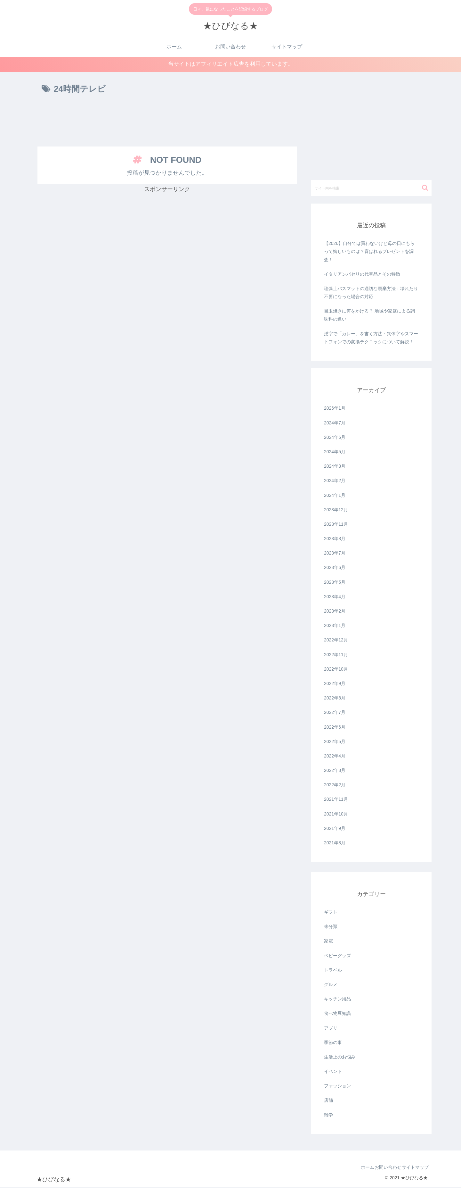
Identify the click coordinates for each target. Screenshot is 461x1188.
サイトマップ (412, 1168)
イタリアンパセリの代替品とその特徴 (362, 275)
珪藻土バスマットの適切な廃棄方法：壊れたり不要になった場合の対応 (371, 293)
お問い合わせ (379, 1168)
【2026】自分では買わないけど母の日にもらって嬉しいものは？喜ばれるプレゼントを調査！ (369, 252)
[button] (425, 188)
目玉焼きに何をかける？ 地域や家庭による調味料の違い (369, 315)
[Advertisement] (167, 122)
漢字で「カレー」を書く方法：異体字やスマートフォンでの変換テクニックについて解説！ (371, 338)
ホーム (352, 1168)
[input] (371, 189)
